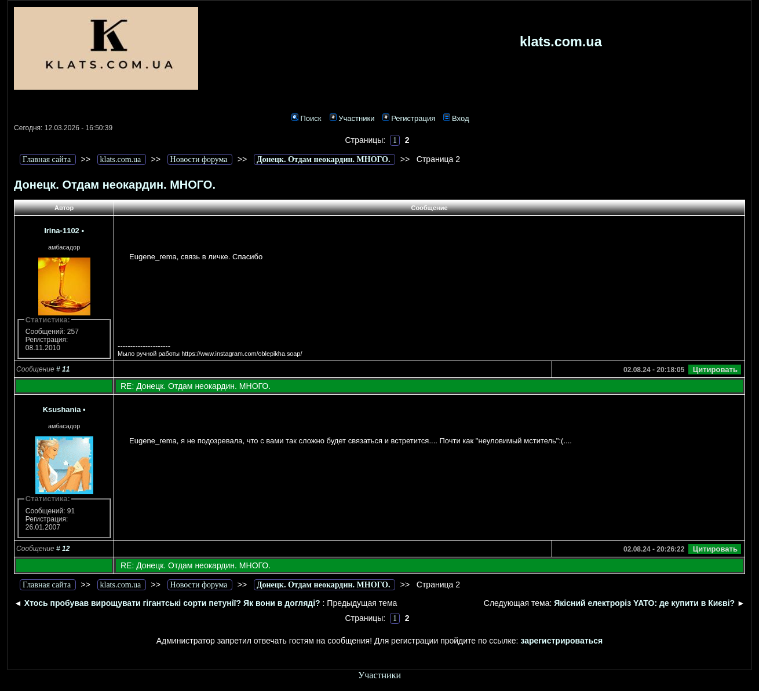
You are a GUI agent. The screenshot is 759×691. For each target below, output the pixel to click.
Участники (352, 118)
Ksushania (62, 409)
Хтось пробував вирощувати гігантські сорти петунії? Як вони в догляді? (172, 603)
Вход (456, 118)
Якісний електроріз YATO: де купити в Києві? (644, 603)
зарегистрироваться (561, 640)
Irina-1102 (61, 230)
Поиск (306, 118)
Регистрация (408, 118)
